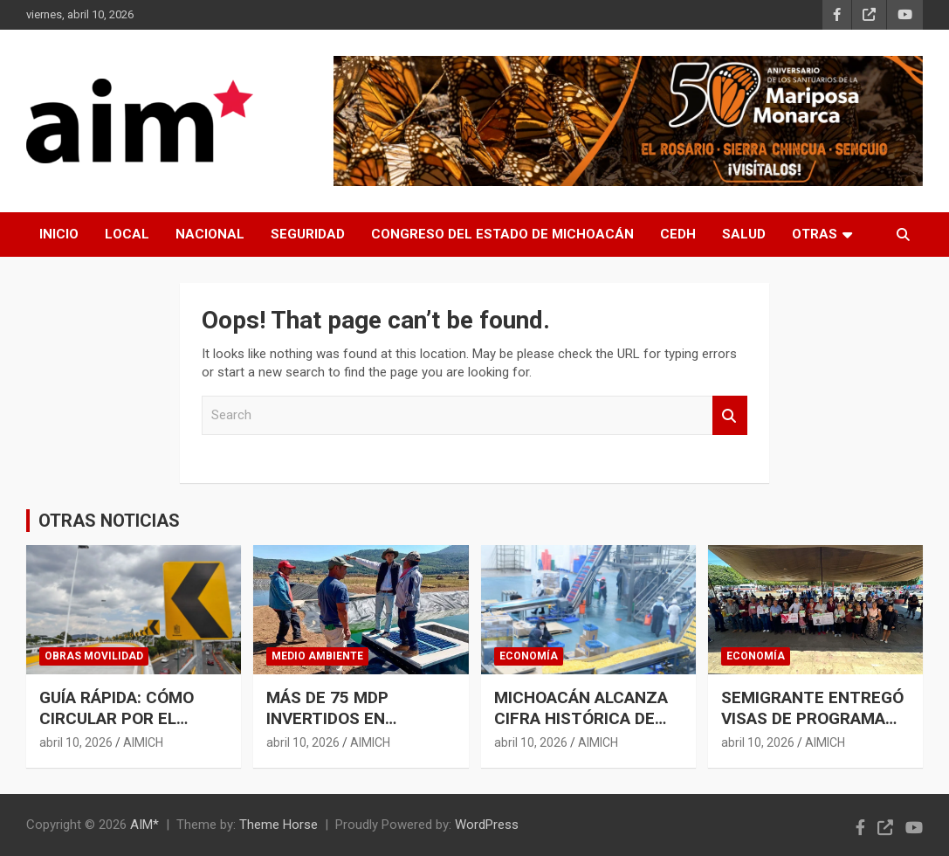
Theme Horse (278, 824)
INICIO (59, 234)
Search (729, 415)
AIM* (144, 824)
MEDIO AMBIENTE (317, 656)
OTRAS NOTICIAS (109, 520)
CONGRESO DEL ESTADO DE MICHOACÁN (502, 234)
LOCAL (127, 234)
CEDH (678, 234)
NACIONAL (209, 234)
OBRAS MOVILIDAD (94, 656)
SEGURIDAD (308, 234)
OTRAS (814, 234)
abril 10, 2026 (76, 742)
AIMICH (143, 742)
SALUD (744, 234)
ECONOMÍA (528, 656)
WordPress (487, 824)
